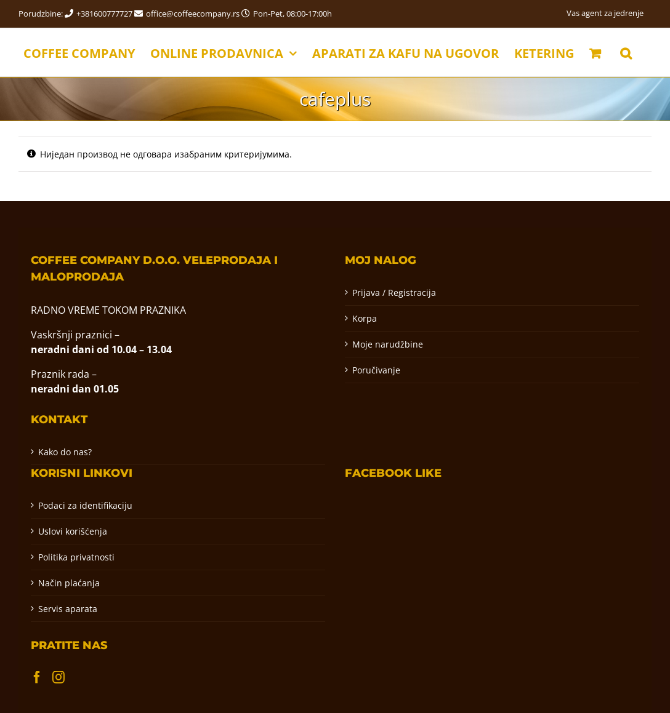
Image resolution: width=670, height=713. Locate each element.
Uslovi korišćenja (72, 531)
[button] (626, 52)
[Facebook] (37, 677)
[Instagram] (58, 677)
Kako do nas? (65, 452)
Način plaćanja (69, 583)
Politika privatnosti (76, 557)
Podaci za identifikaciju (85, 505)
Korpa (364, 318)
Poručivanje (376, 370)
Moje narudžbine (387, 344)
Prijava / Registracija (394, 292)
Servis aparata (67, 609)
